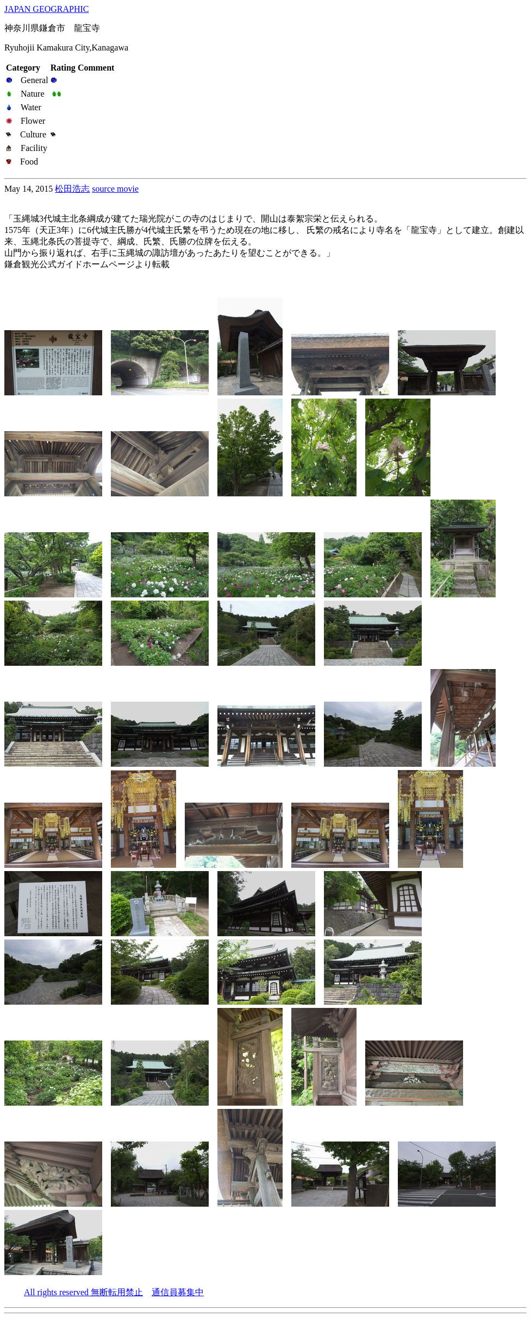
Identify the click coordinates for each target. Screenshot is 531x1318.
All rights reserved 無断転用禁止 (83, 1292)
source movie (115, 188)
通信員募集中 (178, 1292)
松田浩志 (72, 188)
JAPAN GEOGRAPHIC (46, 9)
